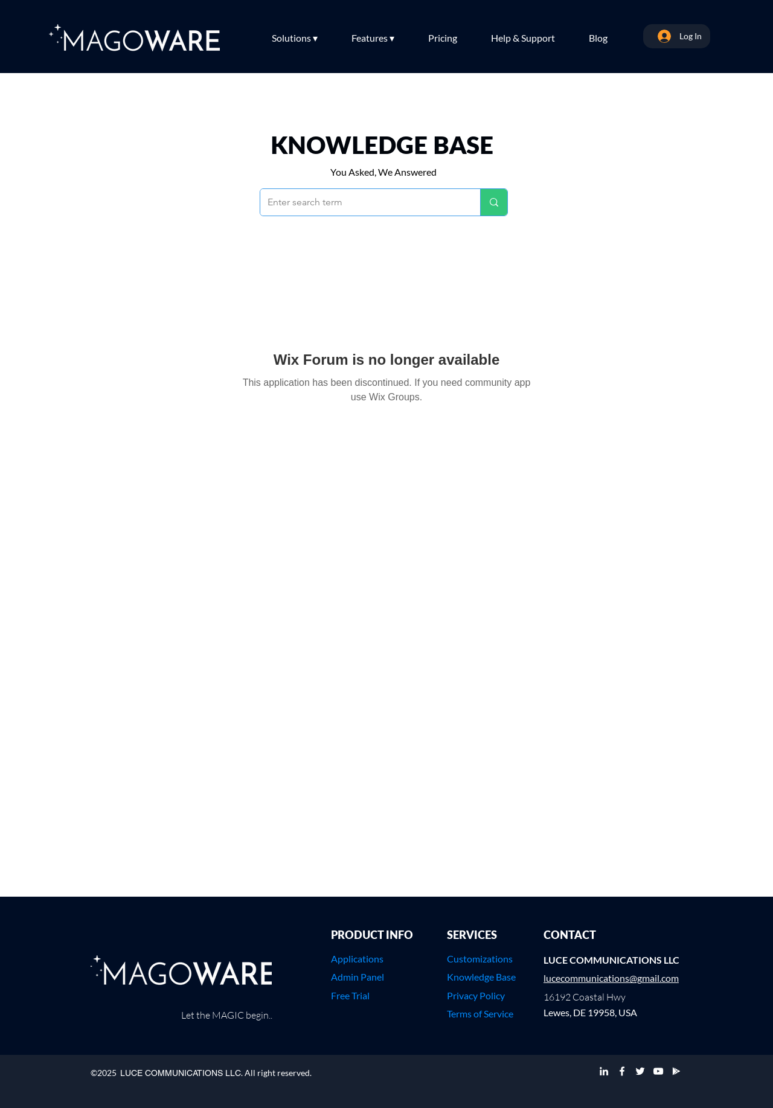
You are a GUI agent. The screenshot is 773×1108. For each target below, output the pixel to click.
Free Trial (350, 995)
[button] (305, 38)
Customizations (480, 958)
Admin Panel (357, 976)
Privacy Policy (476, 995)
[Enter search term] (361, 202)
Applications (357, 958)
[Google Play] (676, 1071)
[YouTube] (658, 1071)
